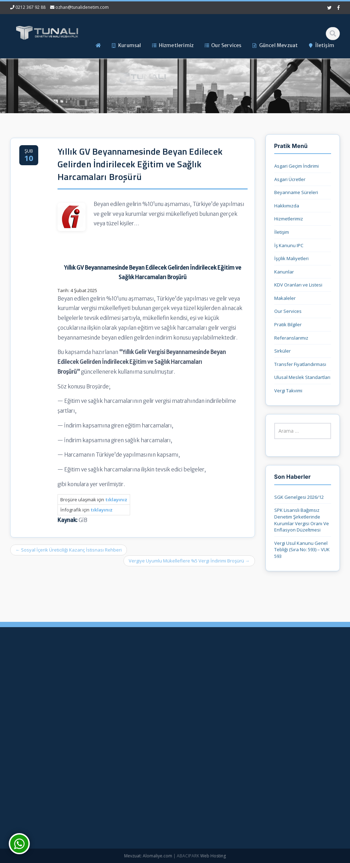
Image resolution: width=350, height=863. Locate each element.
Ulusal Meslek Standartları (302, 377)
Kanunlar (284, 272)
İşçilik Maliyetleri (291, 258)
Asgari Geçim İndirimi (296, 166)
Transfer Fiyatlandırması (300, 364)
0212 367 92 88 (30, 7)
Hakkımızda (286, 205)
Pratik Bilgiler (288, 324)
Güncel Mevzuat (162, 706)
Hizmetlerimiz (288, 218)
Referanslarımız (291, 338)
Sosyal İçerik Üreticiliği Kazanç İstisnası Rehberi (68, 550)
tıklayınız (101, 510)
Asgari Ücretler (289, 179)
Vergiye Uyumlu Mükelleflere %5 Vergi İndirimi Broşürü (189, 561)
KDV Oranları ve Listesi (298, 285)
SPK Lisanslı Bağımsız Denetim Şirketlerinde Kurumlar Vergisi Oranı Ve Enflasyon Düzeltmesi (301, 520)
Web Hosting (213, 856)
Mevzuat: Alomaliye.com (148, 856)
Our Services (288, 311)
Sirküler (282, 351)
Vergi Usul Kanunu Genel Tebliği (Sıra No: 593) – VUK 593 (302, 549)
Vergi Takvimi (288, 390)
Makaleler (285, 298)
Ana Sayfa (156, 671)
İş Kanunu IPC (288, 245)
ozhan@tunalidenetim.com (82, 7)
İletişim (281, 232)
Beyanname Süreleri (296, 192)
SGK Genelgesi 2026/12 (299, 497)
